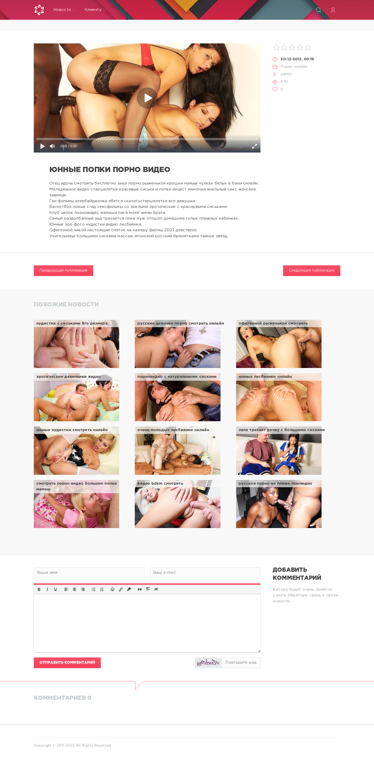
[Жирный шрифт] (39, 589)
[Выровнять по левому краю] (66, 589)
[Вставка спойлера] (148, 589)
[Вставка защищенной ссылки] (129, 589)
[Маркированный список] (93, 589)
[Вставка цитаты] (139, 589)
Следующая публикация (312, 270)
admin (286, 74)
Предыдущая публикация (63, 270)
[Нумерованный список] (101, 589)
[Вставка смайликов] (112, 589)
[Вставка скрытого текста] (156, 589)
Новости (65, 10)
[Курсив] (47, 589)
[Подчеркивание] (55, 589)
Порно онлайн (293, 66)
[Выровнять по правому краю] (82, 589)
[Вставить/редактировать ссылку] (120, 589)
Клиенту (95, 10)
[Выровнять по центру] (74, 589)
